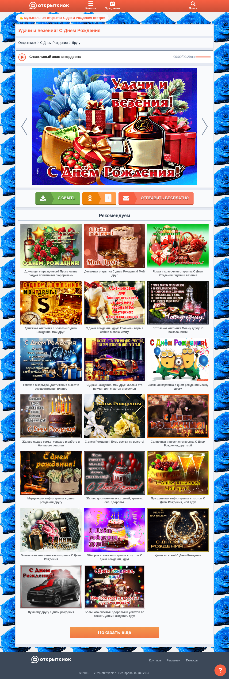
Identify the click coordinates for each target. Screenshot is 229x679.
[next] (205, 126)
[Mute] (193, 57)
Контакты (155, 660)
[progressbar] (203, 57)
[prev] (24, 126)
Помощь (192, 660)
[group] (114, 57)
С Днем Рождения (54, 43)
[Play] (22, 57)
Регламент (174, 660)
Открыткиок (27, 43)
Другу (76, 43)
